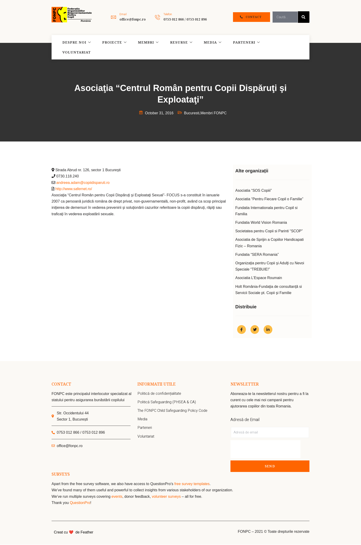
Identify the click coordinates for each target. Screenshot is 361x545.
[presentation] (265, 450)
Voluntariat (278, 47)
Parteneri (240, 47)
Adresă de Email (244, 420)
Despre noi (75, 47)
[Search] (303, 17)
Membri (145, 47)
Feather (87, 533)
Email (123, 14)
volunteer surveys (167, 497)
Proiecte (112, 47)
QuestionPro (80, 503)
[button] (251, 17)
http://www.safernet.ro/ (73, 189)
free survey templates (192, 484)
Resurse (177, 47)
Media (207, 47)
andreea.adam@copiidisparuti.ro (82, 183)
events (116, 497)
